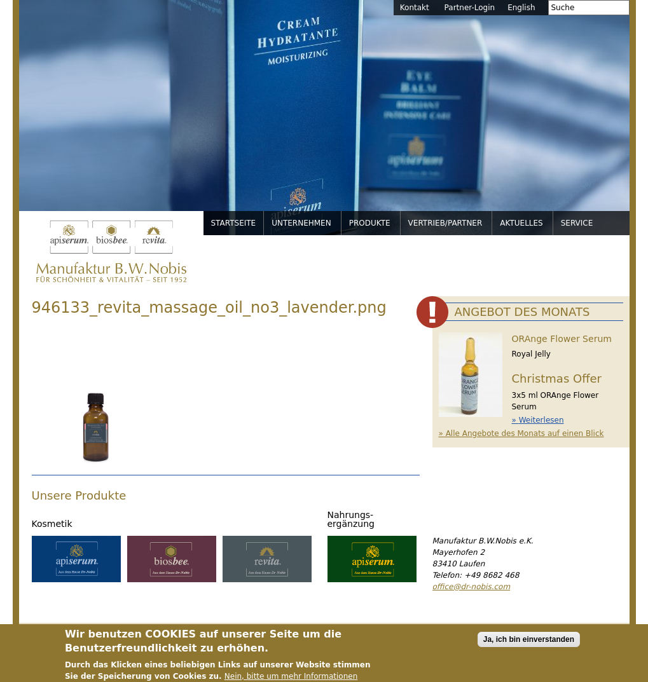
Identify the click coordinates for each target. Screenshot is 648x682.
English (521, 7)
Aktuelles (521, 223)
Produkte (369, 223)
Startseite (233, 223)
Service (577, 223)
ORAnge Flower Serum (562, 339)
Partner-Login (470, 7)
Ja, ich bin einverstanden (528, 643)
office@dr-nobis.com (471, 586)
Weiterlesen (541, 420)
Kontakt (414, 7)
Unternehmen (301, 223)
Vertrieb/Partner (445, 223)
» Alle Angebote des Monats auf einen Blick (521, 433)
